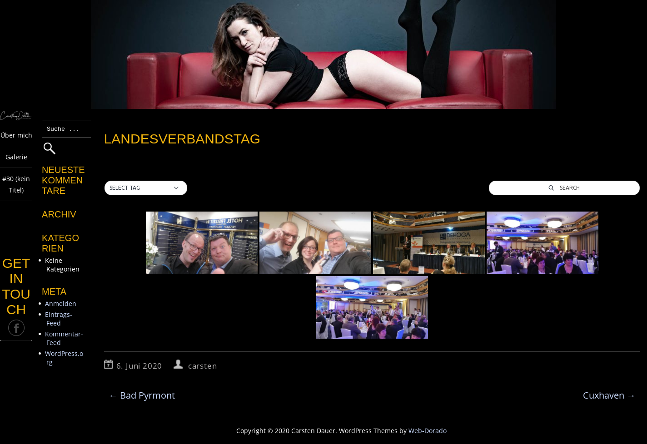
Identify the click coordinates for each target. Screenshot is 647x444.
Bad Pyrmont (142, 395)
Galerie (16, 157)
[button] (146, 188)
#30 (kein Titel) (16, 184)
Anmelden (60, 303)
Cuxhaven (609, 395)
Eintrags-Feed (58, 318)
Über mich (16, 135)
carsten (202, 365)
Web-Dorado (427, 430)
